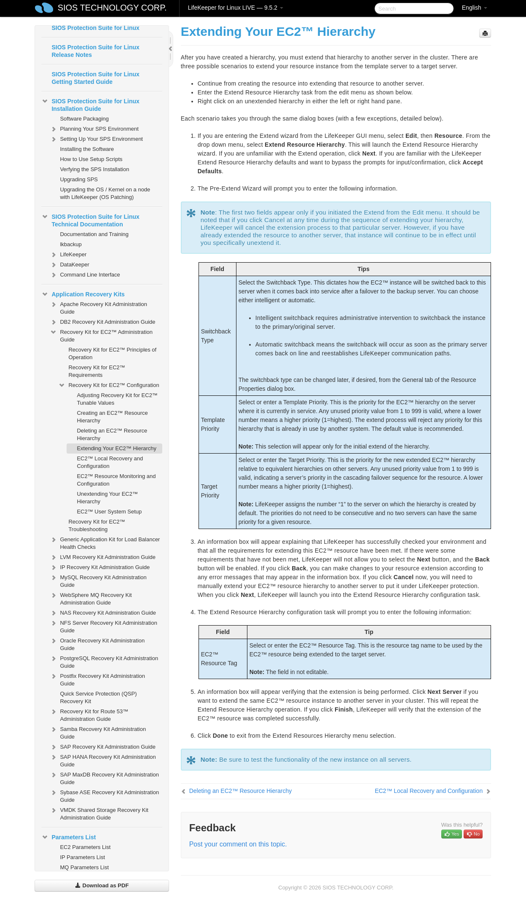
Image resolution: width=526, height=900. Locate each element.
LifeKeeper (68, 255)
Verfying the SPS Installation (94, 169)
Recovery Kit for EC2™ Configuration (108, 385)
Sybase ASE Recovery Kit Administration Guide (104, 795)
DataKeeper (69, 265)
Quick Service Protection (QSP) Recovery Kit (98, 697)
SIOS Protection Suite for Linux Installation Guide (90, 104)
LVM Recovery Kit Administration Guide (103, 557)
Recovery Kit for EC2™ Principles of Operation (112, 353)
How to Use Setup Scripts (91, 159)
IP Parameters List (82, 857)
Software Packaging (84, 119)
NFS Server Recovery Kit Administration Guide (103, 626)
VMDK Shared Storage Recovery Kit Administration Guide (99, 813)
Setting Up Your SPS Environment (96, 139)
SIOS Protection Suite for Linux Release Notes (95, 51)
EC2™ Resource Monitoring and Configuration (116, 480)
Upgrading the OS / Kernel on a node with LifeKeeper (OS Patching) (105, 193)
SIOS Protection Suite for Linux (95, 27)
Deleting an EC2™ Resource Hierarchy (112, 434)
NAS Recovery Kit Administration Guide (103, 613)
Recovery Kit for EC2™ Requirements (96, 371)
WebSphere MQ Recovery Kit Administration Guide (91, 598)
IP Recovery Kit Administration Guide (100, 567)
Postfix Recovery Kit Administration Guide (97, 679)
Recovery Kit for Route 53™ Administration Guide (89, 714)
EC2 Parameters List (85, 847)
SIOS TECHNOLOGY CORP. (112, 7)
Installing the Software (87, 149)
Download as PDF (102, 885)
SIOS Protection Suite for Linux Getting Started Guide (95, 78)
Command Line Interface (85, 275)
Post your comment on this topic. (238, 844)
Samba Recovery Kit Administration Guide (98, 732)
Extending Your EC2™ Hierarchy (116, 448)
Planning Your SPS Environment (94, 129)
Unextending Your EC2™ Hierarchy (107, 498)
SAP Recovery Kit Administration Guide (103, 747)
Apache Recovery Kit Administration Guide (98, 307)
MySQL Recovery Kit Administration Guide (98, 580)
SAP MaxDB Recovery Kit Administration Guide (104, 777)
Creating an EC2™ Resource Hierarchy (112, 417)
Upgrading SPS (79, 179)
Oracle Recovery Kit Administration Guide (97, 643)
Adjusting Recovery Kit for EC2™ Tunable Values (117, 399)
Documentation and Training (94, 234)
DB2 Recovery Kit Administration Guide (102, 322)
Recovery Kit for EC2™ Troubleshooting (96, 525)
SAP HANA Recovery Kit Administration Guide (103, 760)
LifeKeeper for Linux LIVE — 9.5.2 (235, 7)
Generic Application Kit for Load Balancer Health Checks (105, 542)
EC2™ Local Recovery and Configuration (110, 462)
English (474, 7)
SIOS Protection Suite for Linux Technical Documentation (90, 220)
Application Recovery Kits (83, 294)
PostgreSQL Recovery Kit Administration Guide (104, 661)
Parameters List (68, 837)
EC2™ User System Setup (109, 511)
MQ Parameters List (84, 867)
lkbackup (70, 244)
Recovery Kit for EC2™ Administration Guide (101, 335)
